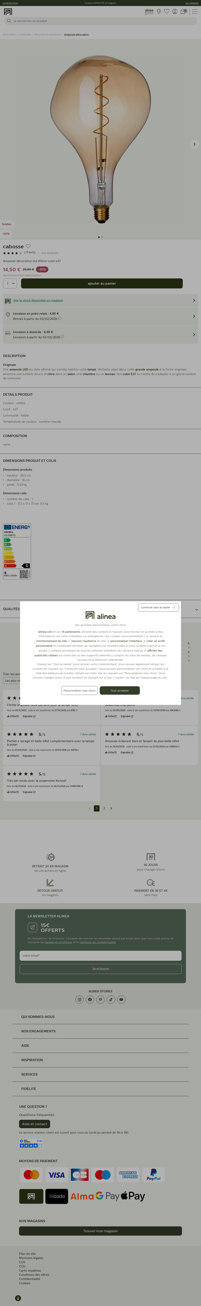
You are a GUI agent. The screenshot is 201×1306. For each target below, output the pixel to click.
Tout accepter (120, 690)
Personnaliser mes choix (79, 690)
